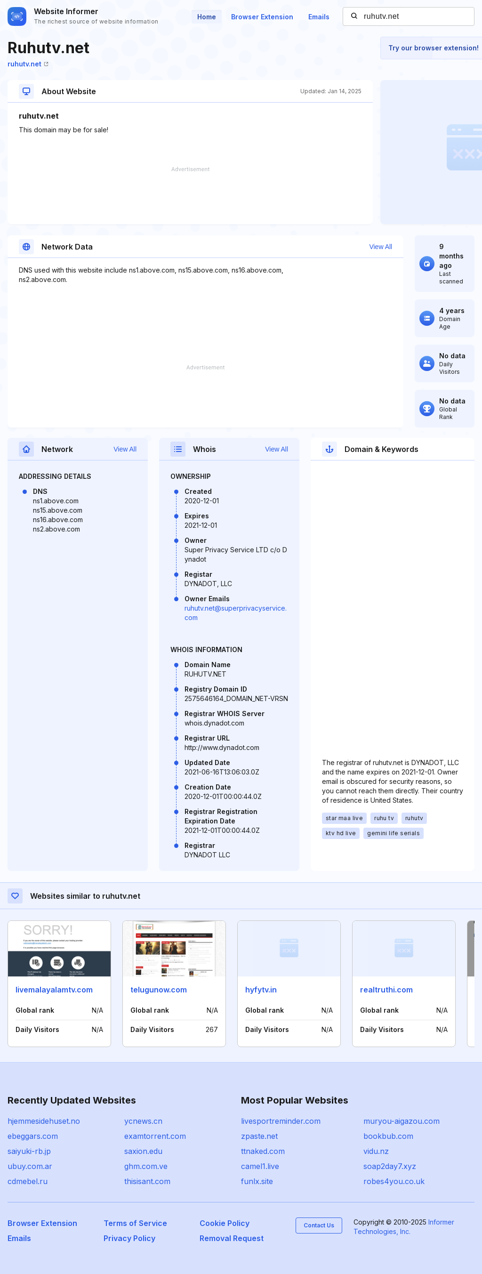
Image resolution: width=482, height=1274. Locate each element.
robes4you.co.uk (394, 1181)
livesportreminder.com (281, 1121)
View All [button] (380, 246)
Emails (318, 17)
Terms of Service (135, 1223)
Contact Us (319, 1225)
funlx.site (257, 1181)
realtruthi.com (386, 989)
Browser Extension (262, 17)
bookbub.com (388, 1136)
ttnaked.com (263, 1151)
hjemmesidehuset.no (44, 1121)
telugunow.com (158, 989)
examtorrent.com (155, 1136)
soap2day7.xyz (389, 1166)
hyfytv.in (261, 989)
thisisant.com (147, 1181)
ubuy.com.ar (30, 1166)
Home (206, 17)
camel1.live (260, 1166)
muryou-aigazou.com (401, 1121)
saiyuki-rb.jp (29, 1151)
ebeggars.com (33, 1136)
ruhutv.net (28, 64)
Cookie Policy (224, 1223)
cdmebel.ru (28, 1181)
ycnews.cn (143, 1121)
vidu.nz (376, 1151)
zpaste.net (259, 1136)
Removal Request (232, 1238)
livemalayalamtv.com (54, 989)
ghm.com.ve (146, 1166)
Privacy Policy (129, 1238)
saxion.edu (143, 1151)
